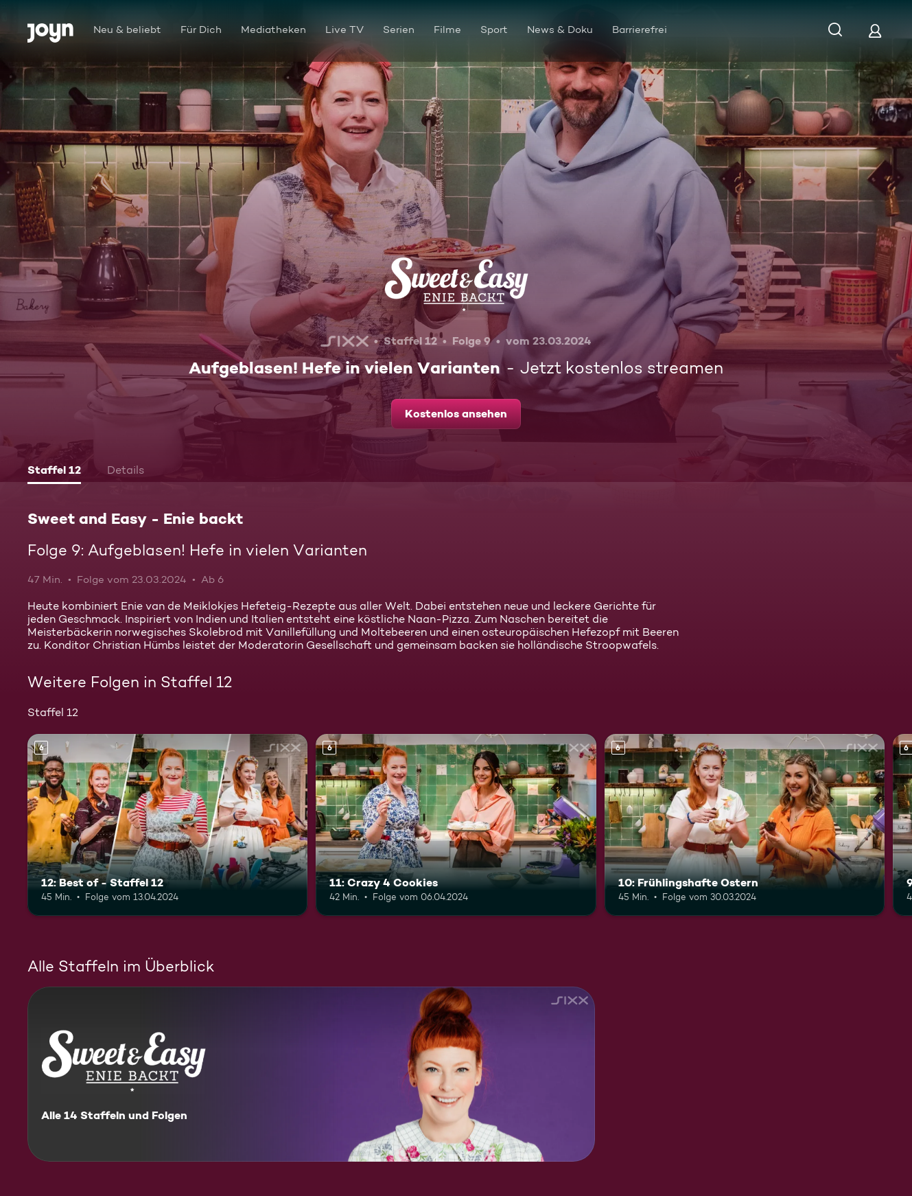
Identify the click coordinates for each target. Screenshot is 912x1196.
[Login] (875, 31)
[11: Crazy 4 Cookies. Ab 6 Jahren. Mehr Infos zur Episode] (456, 825)
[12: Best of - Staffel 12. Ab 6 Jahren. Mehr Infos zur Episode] (167, 825)
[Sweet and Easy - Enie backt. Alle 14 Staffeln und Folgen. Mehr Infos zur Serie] (311, 1074)
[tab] (54, 471)
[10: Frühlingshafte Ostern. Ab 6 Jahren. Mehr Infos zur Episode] (745, 825)
